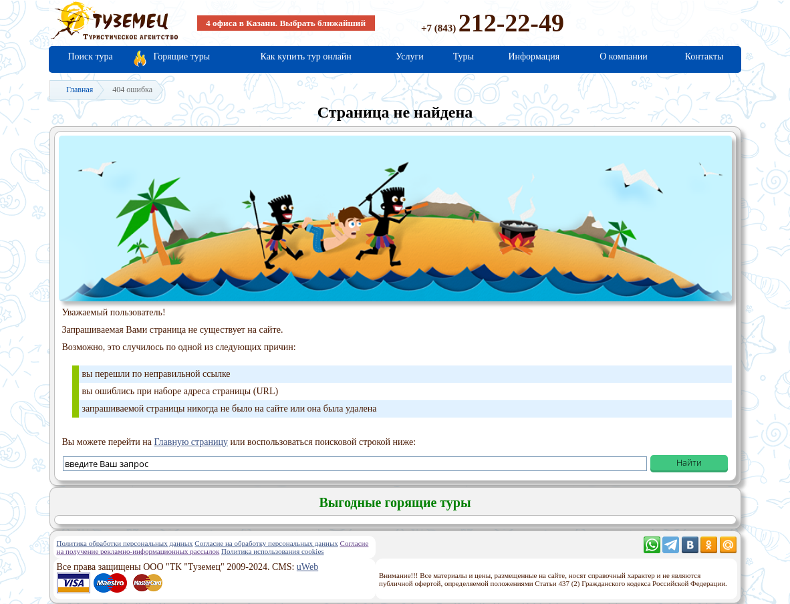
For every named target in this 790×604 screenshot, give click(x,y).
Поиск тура (90, 56)
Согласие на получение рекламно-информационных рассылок (213, 547)
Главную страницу (191, 442)
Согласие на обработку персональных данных (266, 543)
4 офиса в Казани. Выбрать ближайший (286, 23)
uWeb (307, 567)
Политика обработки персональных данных (125, 543)
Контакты (704, 56)
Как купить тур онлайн (305, 56)
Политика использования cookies (272, 551)
